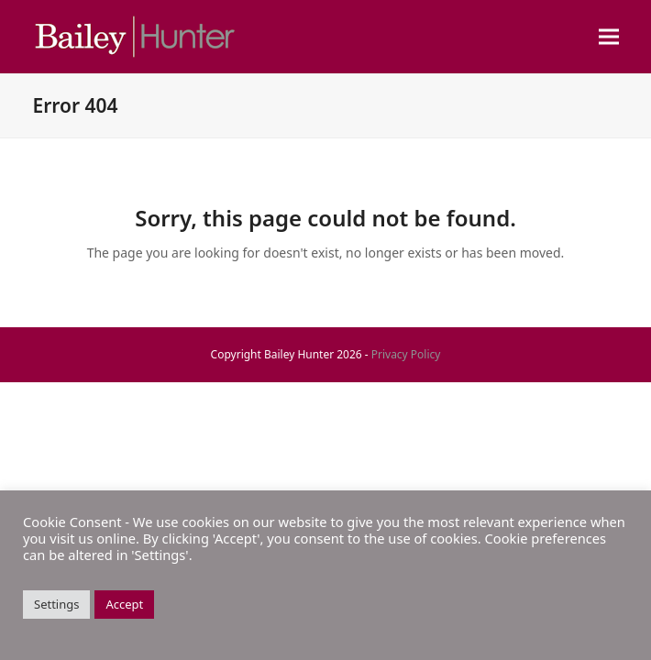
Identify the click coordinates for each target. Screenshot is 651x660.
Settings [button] (56, 604)
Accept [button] (124, 604)
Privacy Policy (406, 354)
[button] (609, 37)
